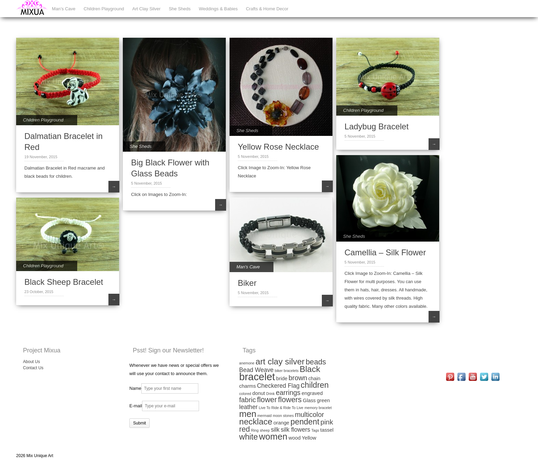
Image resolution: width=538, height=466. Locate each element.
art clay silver (280, 361)
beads (316, 362)
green (323, 400)
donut (258, 393)
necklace (255, 421)
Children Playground (104, 8)
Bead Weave (256, 369)
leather (248, 407)
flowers (290, 399)
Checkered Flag (278, 385)
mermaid (264, 415)
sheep (265, 430)
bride (282, 378)
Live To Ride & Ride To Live (281, 408)
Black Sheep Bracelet (63, 282)
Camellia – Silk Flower (385, 252)
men (247, 414)
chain (314, 378)
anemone (246, 363)
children (315, 385)
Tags (315, 430)
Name (135, 388)
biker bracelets (287, 371)
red (244, 429)
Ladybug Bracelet (376, 126)
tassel (327, 430)
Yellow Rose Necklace (278, 146)
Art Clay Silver (146, 8)
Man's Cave (248, 266)
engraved (312, 393)
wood (295, 438)
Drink (270, 394)
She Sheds (180, 8)
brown (298, 378)
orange (281, 423)
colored (245, 394)
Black (310, 369)
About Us (31, 361)
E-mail (135, 405)
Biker (247, 283)
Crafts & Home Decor (267, 8)
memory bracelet (317, 408)
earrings (288, 392)
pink (326, 422)
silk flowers (295, 429)
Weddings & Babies (218, 8)
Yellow (309, 438)
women (273, 436)
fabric (247, 400)
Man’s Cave (63, 8)
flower (267, 399)
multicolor (309, 414)
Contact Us (33, 367)
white (248, 436)
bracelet (257, 376)
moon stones (283, 415)
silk (275, 429)
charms (247, 386)
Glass (309, 400)
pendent (304, 421)
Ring (255, 430)
